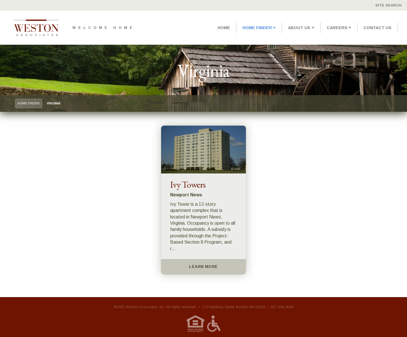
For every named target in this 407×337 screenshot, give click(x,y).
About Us (299, 27)
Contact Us (377, 27)
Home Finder (257, 27)
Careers (337, 27)
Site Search (388, 5)
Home (224, 27)
